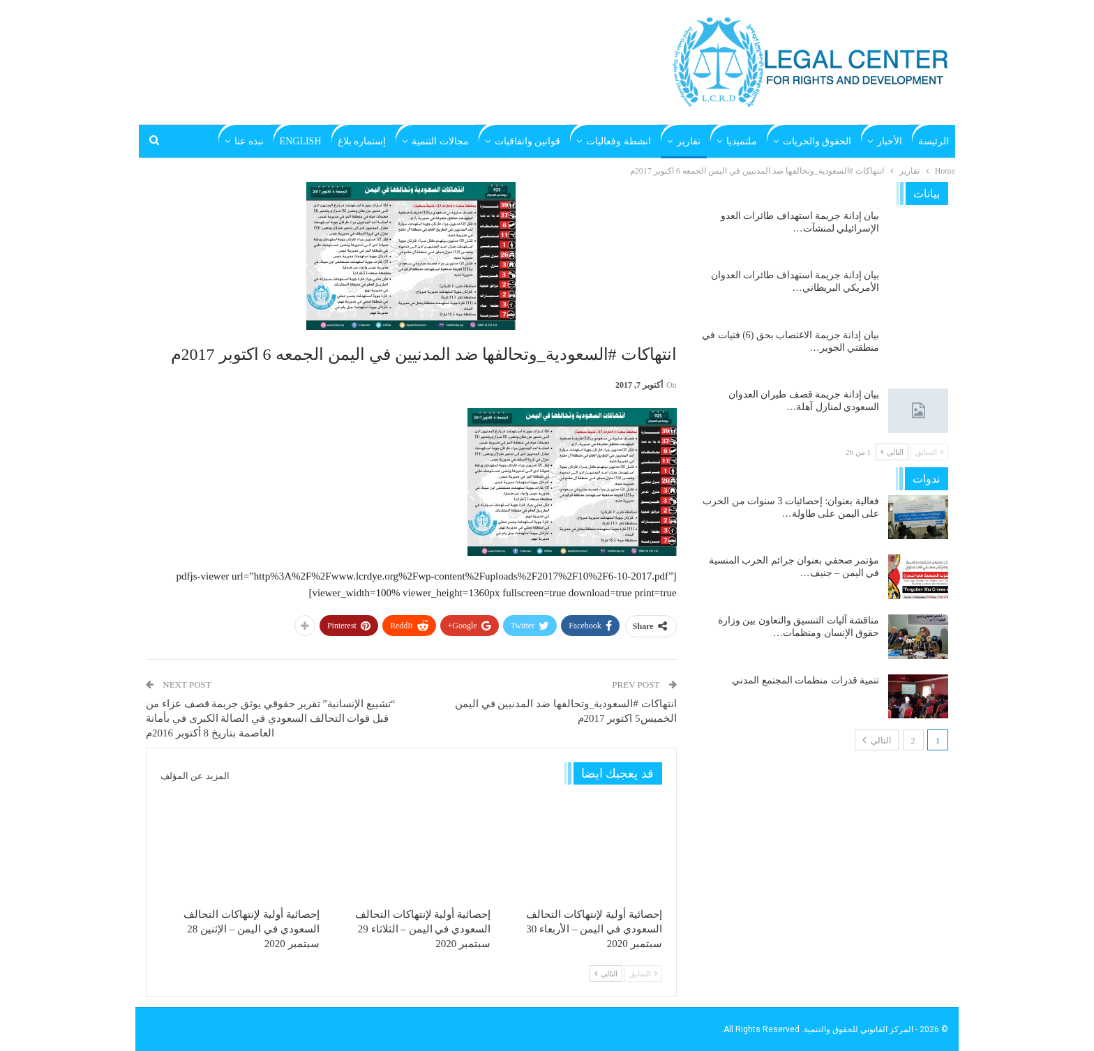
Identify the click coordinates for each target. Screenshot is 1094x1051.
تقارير (688, 141)
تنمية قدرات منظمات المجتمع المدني (805, 680)
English (301, 141)
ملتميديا (741, 141)
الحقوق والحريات (817, 141)
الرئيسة (933, 141)
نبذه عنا (249, 141)
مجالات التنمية (440, 141)
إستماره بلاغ (362, 141)
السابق (643, 973)
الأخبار (889, 141)
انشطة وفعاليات (618, 141)
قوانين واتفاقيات (528, 141)
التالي (605, 973)
